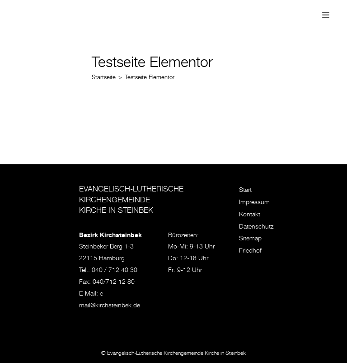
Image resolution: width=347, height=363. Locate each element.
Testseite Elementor (149, 78)
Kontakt (249, 215)
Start (245, 190)
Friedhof (250, 251)
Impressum (254, 203)
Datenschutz (256, 227)
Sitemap (250, 239)
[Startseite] (104, 78)
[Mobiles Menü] (326, 16)
